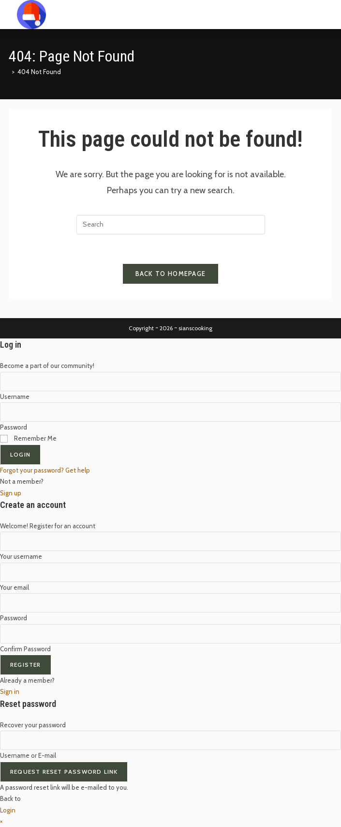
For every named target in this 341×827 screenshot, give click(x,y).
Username (15, 396)
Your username (21, 556)
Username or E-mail (28, 755)
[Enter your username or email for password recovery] (170, 740)
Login (20, 454)
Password (13, 427)
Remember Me (28, 438)
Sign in (9, 691)
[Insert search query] (170, 224)
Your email (14, 587)
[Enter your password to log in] (170, 412)
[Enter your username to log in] (170, 381)
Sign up (10, 493)
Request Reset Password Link (64, 771)
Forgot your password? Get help (45, 470)
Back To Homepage (170, 273)
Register (25, 664)
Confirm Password (25, 649)
